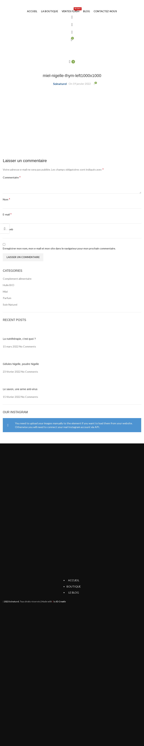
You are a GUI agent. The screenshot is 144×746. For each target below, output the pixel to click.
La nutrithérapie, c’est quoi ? (19, 338)
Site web (8, 229)
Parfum (7, 298)
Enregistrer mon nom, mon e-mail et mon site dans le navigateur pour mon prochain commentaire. (59, 248)
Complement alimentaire (17, 278)
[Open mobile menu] (72, 47)
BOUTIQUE (74, 586)
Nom (6, 199)
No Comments (27, 346)
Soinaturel (60, 83)
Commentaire (12, 177)
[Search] (72, 24)
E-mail (7, 214)
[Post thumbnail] (72, 331)
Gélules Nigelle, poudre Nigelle (21, 363)
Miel (5, 291)
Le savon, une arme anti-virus (20, 389)
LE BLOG (73, 592)
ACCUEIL (73, 580)
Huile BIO (8, 285)
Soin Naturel (10, 304)
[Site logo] (72, 4)
